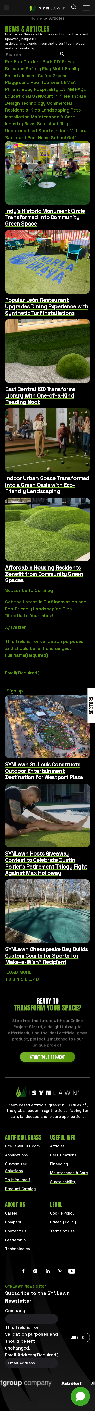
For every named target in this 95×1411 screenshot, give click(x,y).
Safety (33, 68)
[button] (80, 1396)
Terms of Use (62, 1231)
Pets (76, 110)
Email (22, 673)
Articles (57, 1146)
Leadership (15, 1239)
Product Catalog (20, 1188)
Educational (18, 96)
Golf (71, 137)
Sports (45, 130)
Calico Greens (53, 75)
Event (56, 82)
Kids (35, 110)
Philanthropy (19, 89)
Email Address (31, 1355)
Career (11, 1213)
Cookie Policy (62, 1213)
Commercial (59, 103)
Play (46, 68)
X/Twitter (15, 627)
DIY (57, 62)
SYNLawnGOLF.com (22, 1146)
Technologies (17, 1248)
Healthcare (74, 96)
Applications (16, 1155)
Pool (32, 137)
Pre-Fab (13, 62)
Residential (17, 110)
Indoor (61, 130)
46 (36, 979)
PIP (57, 96)
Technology (33, 103)
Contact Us (15, 1231)
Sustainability (52, 124)
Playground (17, 82)
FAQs (80, 89)
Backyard (15, 137)
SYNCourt (42, 96)
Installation (17, 117)
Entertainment (20, 75)
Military (78, 130)
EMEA (70, 82)
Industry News (20, 124)
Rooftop (40, 82)
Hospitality (46, 89)
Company (13, 1222)
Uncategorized (21, 130)
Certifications (63, 1155)
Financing (59, 1163)
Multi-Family (65, 68)
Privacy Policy (63, 1222)
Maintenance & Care (53, 117)
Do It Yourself (17, 1179)
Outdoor (32, 62)
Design (12, 103)
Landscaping (55, 110)
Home (44, 137)
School (58, 137)
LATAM (67, 89)
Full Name (26, 655)
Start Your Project (47, 1057)
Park (47, 62)
